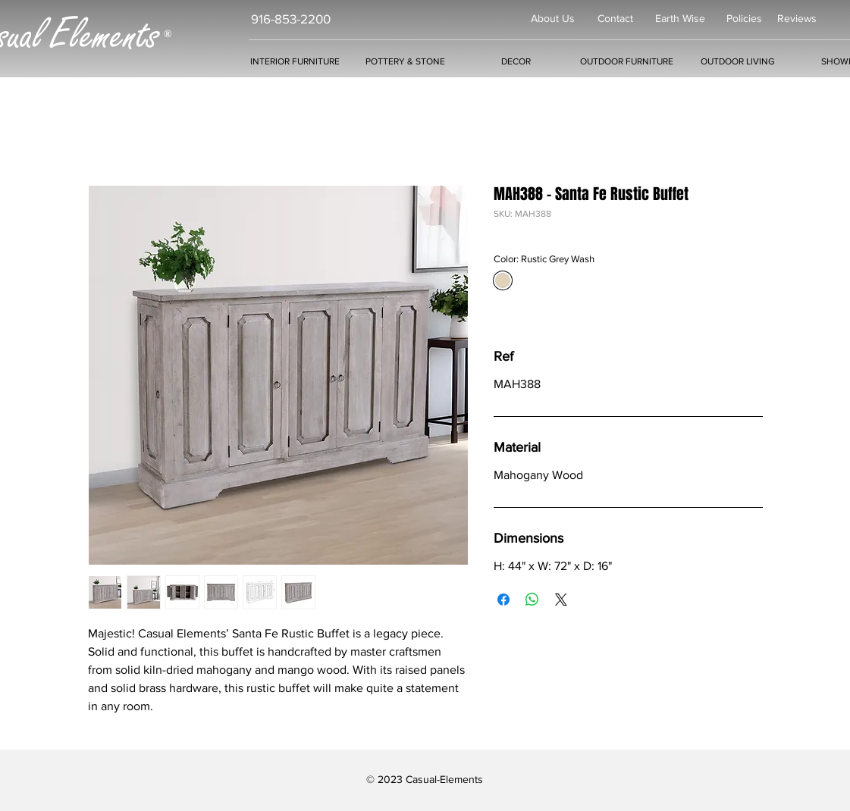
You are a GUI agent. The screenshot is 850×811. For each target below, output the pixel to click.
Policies (744, 18)
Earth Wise (680, 18)
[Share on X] (561, 599)
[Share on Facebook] (503, 599)
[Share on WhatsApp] (532, 599)
